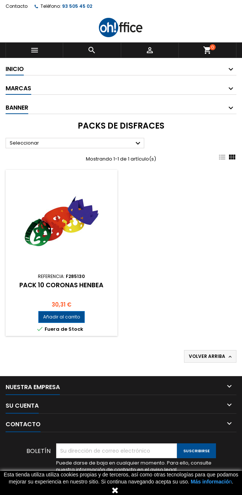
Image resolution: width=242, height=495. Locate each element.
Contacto (17, 6)
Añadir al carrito (61, 317)
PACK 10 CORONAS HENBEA (61, 285)
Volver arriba (211, 356)
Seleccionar (76, 143)
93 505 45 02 (77, 6)
